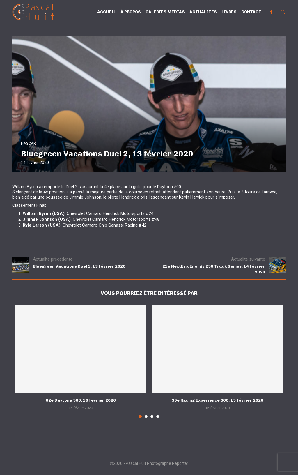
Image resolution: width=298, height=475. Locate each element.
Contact (251, 11)
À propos (130, 11)
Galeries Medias (165, 11)
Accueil (106, 11)
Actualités (203, 11)
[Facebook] (271, 12)
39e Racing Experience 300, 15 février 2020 (217, 400)
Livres (229, 11)
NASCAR (28, 143)
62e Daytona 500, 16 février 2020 (81, 400)
